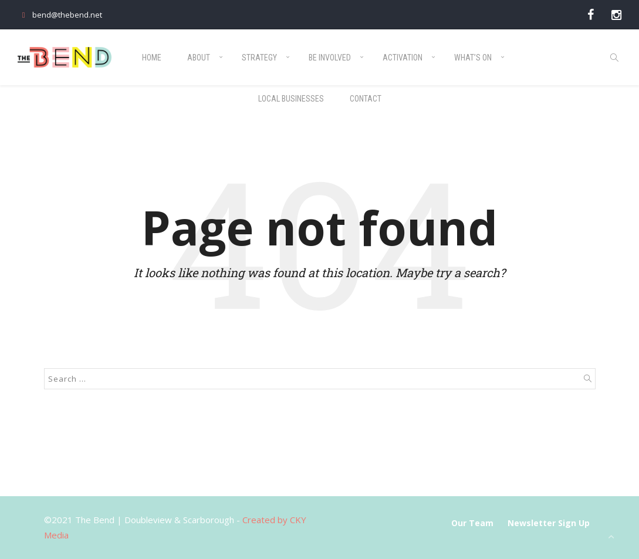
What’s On (473, 57)
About (198, 57)
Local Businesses (291, 98)
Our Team (472, 522)
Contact (365, 98)
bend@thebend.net (60, 14)
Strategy (259, 57)
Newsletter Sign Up (549, 522)
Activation (402, 57)
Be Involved (330, 57)
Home (151, 57)
